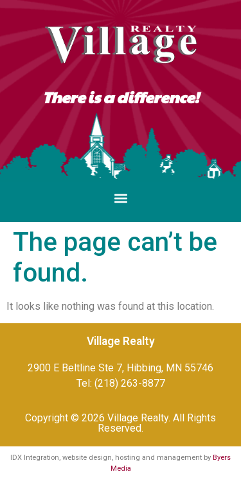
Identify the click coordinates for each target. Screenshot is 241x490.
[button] (120, 198)
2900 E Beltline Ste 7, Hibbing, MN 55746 (120, 368)
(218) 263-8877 (129, 383)
